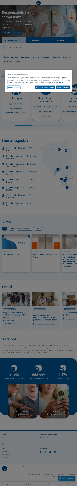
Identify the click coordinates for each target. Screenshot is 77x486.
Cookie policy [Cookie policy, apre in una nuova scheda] (61, 82)
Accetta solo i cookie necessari (45, 87)
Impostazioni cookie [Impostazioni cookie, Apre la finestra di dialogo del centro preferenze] (14, 87)
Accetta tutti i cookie (63, 87)
